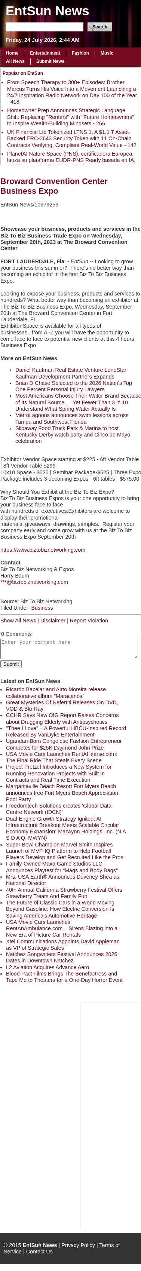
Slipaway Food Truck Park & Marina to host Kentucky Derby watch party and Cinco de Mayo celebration (72, 434)
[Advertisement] (111, 1115)
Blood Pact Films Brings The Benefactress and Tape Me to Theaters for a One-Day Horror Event (64, 977)
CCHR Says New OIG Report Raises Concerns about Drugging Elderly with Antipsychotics (62, 718)
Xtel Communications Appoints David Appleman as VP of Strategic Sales (63, 944)
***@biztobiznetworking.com (34, 582)
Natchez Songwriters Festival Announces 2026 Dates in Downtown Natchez (61, 957)
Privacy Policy (78, 1245)
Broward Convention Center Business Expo (54, 186)
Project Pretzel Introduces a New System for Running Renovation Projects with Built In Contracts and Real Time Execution (58, 773)
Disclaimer (52, 621)
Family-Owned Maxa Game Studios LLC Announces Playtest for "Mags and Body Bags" (62, 867)
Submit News (50, 61)
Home (12, 53)
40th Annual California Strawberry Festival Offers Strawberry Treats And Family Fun (64, 893)
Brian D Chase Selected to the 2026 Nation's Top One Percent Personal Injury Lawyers (73, 386)
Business (42, 608)
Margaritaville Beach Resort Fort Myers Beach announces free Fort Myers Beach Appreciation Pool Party (62, 792)
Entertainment (45, 53)
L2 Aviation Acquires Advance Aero (47, 967)
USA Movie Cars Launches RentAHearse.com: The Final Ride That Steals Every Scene (61, 757)
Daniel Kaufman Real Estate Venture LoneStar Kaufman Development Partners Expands (70, 373)
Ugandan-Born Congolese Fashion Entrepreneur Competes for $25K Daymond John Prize (64, 744)
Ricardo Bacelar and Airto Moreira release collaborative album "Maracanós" (56, 692)
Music (107, 53)
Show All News (18, 621)
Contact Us (39, 1252)
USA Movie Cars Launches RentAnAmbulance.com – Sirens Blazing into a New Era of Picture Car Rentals (61, 928)
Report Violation (89, 621)
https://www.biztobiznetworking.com (42, 550)
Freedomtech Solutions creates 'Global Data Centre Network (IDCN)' (58, 809)
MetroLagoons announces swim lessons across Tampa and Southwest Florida (71, 418)
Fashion (80, 53)
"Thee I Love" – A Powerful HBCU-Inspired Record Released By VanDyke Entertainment (66, 731)
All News (15, 61)
